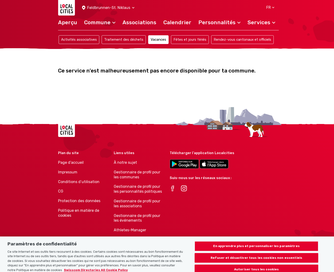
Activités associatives (79, 39)
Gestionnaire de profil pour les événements (137, 218)
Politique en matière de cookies (78, 213)
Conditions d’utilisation (78, 182)
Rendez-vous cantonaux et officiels (242, 39)
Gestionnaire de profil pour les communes (137, 174)
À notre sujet (125, 162)
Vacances (158, 39)
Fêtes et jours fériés (189, 39)
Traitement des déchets (123, 39)
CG (60, 191)
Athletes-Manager (130, 230)
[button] (108, 7)
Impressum (67, 172)
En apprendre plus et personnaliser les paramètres (256, 249)
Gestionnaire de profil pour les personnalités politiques (138, 189)
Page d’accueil (71, 162)
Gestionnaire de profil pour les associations (137, 203)
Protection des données (79, 201)
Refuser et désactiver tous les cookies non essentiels (256, 260)
